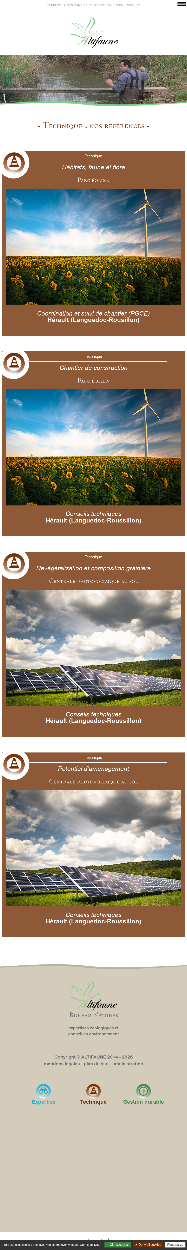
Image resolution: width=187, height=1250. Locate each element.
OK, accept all (117, 1244)
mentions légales (62, 1063)
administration (127, 1063)
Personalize (175, 1244)
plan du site (96, 1063)
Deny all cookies (148, 1244)
